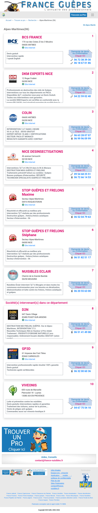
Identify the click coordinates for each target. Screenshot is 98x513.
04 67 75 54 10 (82, 407)
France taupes (43, 500)
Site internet (30, 48)
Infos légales (56, 470)
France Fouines (12, 495)
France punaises (49, 498)
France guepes (39, 495)
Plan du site (55, 481)
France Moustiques (72, 495)
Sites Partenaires (57, 483)
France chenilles (57, 493)
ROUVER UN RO (78, 15)
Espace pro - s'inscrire (59, 473)
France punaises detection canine (66, 498)
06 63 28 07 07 (82, 135)
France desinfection (84, 493)
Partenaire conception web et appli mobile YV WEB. (49, 504)
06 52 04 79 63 (82, 216)
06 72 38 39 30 (82, 59)
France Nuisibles (85, 495)
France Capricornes (24, 493)
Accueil (8, 20)
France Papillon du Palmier (12, 498)
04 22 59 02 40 (82, 96)
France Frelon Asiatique (25, 495)
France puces (37, 498)
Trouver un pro (19, 20)
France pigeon (27, 498)
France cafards (11, 493)
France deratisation (70, 493)
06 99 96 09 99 (82, 138)
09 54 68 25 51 (82, 174)
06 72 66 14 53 (82, 177)
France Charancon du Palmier (41, 493)
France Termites (54, 500)
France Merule (50, 495)
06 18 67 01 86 (82, 62)
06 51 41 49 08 (82, 332)
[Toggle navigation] (92, 14)
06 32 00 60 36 (82, 371)
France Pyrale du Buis (86, 498)
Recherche (32, 20)
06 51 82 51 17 (82, 257)
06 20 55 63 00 (82, 291)
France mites (60, 495)
